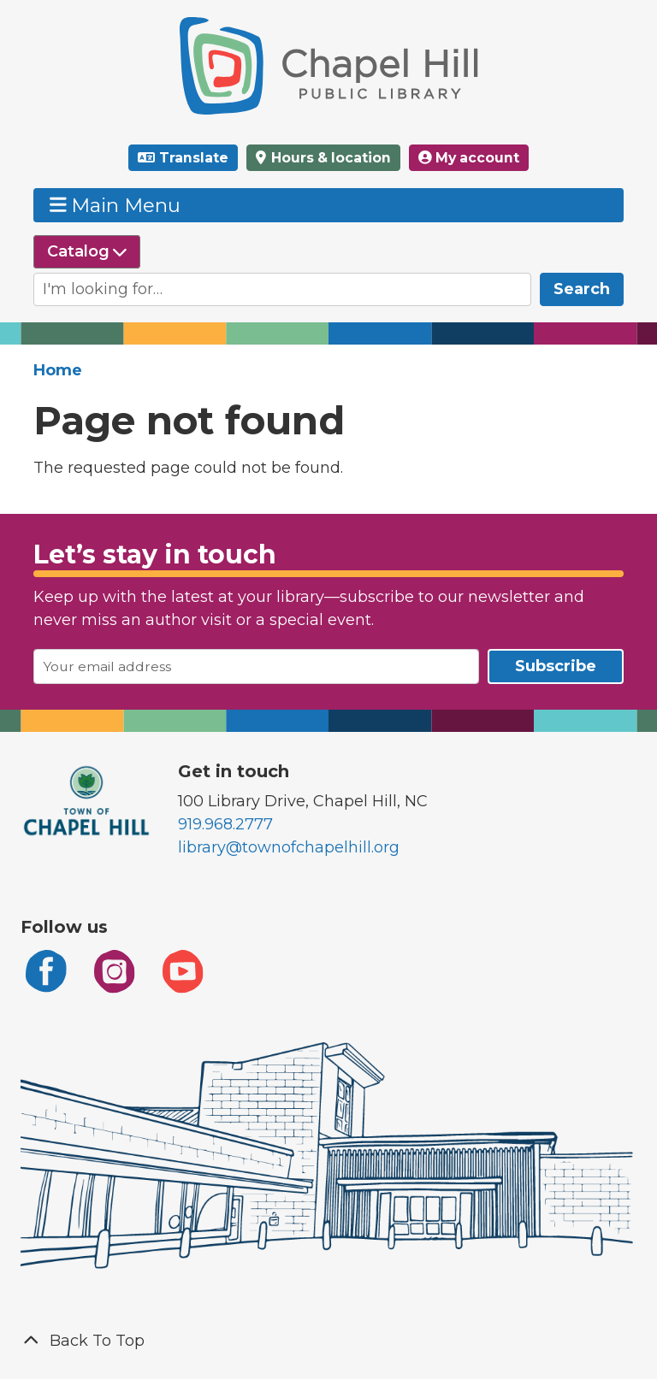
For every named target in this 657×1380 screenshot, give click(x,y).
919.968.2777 (225, 824)
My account (468, 158)
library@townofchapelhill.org (289, 847)
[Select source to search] (86, 251)
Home (57, 370)
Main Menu (115, 204)
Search (581, 289)
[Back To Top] (328, 1341)
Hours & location (329, 158)
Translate (193, 158)
